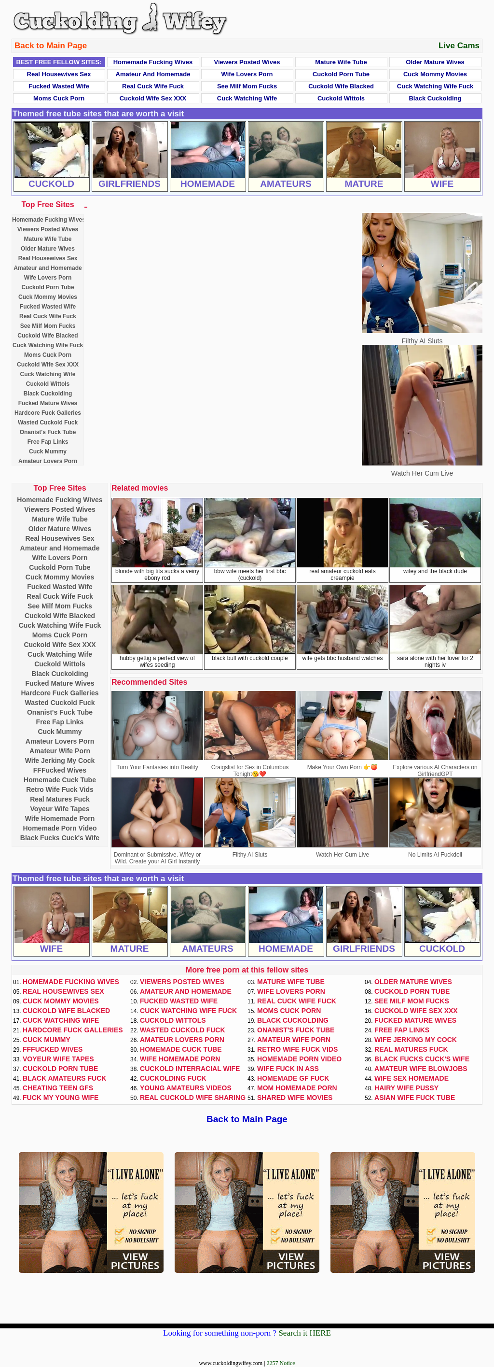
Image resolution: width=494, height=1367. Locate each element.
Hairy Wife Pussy (406, 1088)
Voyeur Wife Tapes (59, 809)
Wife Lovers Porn (247, 74)
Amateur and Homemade (153, 74)
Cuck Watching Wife (247, 98)
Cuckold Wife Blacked (341, 86)
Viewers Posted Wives (247, 62)
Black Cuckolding (435, 98)
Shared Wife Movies (294, 1097)
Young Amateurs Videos (186, 1088)
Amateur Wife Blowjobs (420, 1068)
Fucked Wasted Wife (58, 86)
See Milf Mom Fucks (247, 86)
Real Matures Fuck (60, 799)
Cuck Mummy (48, 451)
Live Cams (459, 45)
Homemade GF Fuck (293, 1078)
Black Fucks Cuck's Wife (59, 838)
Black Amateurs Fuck (64, 1078)
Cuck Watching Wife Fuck (435, 86)
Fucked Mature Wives (48, 403)
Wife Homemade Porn (60, 818)
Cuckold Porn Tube (341, 74)
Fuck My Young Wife (60, 1097)
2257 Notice (281, 1363)
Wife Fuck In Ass (288, 1068)
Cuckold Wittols (341, 98)
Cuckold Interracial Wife (190, 1068)
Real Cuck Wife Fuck (153, 86)
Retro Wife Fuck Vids (60, 789)
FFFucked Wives (59, 770)
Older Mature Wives (435, 62)
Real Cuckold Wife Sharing (193, 1097)
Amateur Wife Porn (59, 751)
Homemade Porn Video (59, 828)
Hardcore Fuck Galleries (47, 412)
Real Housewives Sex (59, 74)
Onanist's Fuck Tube (48, 432)
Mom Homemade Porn (297, 1088)
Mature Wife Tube (341, 62)
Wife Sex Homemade (411, 1078)
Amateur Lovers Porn (47, 461)
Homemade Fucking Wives (153, 62)
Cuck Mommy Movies (435, 74)
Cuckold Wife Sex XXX (153, 98)
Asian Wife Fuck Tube (414, 1097)
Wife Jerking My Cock (60, 760)
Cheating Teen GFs (58, 1088)
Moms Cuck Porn (58, 98)
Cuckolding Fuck (173, 1078)
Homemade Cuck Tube (60, 780)
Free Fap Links (48, 441)
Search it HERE (304, 1333)
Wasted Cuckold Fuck (48, 422)
